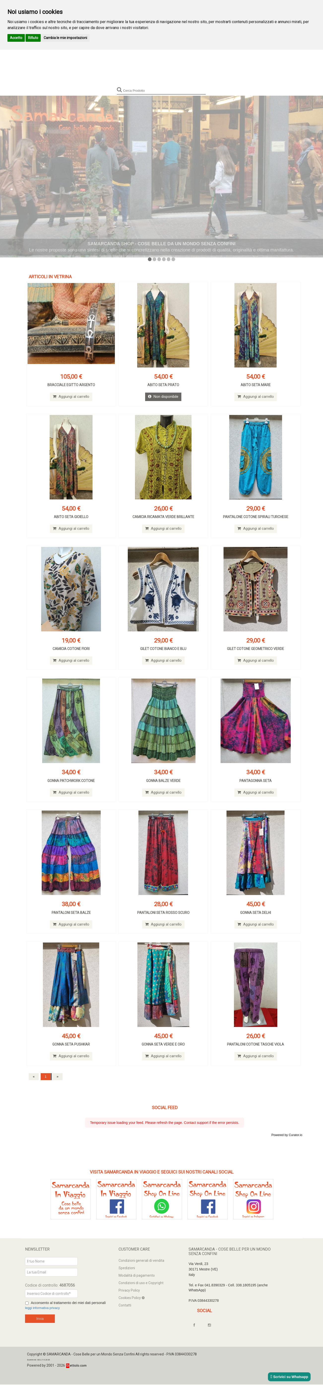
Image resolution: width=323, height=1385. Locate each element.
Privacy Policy (129, 1291)
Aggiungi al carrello (71, 397)
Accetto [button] (16, 38)
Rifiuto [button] (33, 38)
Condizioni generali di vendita (141, 1261)
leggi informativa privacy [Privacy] (43, 1308)
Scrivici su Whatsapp (289, 1377)
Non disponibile (163, 397)
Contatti (125, 1306)
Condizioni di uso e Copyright (141, 1283)
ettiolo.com (76, 1366)
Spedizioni (127, 1268)
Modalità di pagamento (137, 1276)
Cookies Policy (130, 1298)
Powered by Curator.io (286, 1135)
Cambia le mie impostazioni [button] (65, 38)
